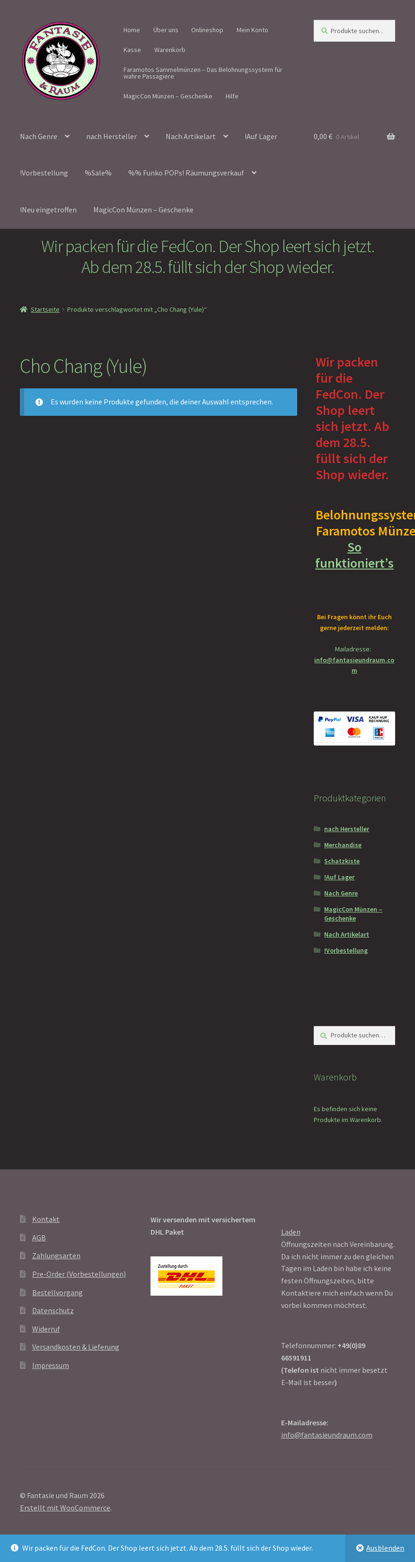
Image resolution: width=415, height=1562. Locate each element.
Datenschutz (53, 1310)
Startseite (45, 309)
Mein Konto (252, 30)
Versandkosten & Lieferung (75, 1346)
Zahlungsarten (56, 1255)
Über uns (165, 30)
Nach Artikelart (191, 136)
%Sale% (98, 172)
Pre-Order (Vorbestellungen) (79, 1274)
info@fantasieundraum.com (326, 1434)
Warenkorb (169, 49)
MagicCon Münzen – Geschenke (168, 96)
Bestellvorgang (57, 1292)
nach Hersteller (111, 136)
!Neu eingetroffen (48, 209)
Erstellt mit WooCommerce (65, 1507)
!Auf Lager (261, 136)
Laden (290, 1232)
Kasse (132, 49)
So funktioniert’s (354, 562)
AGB (39, 1237)
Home (132, 30)
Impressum (50, 1365)
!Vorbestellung (44, 172)
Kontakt (46, 1219)
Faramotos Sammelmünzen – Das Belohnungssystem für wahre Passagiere (203, 72)
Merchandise (343, 845)
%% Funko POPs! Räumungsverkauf (186, 172)
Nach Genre (38, 136)
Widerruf (46, 1329)
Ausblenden (385, 1548)
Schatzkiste (342, 861)
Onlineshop (207, 30)
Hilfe (232, 96)
